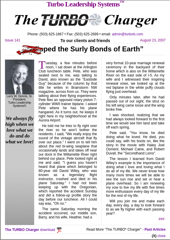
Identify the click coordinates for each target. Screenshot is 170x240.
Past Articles (155, 229)
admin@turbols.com (127, 34)
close (161, 236)
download (34, 230)
